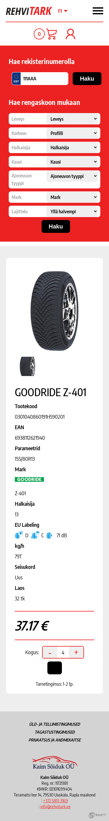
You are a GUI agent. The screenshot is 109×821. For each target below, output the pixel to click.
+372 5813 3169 (55, 800)
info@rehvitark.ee (55, 806)
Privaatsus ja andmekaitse (54, 739)
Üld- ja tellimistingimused (54, 724)
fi (60, 10)
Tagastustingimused (55, 732)
